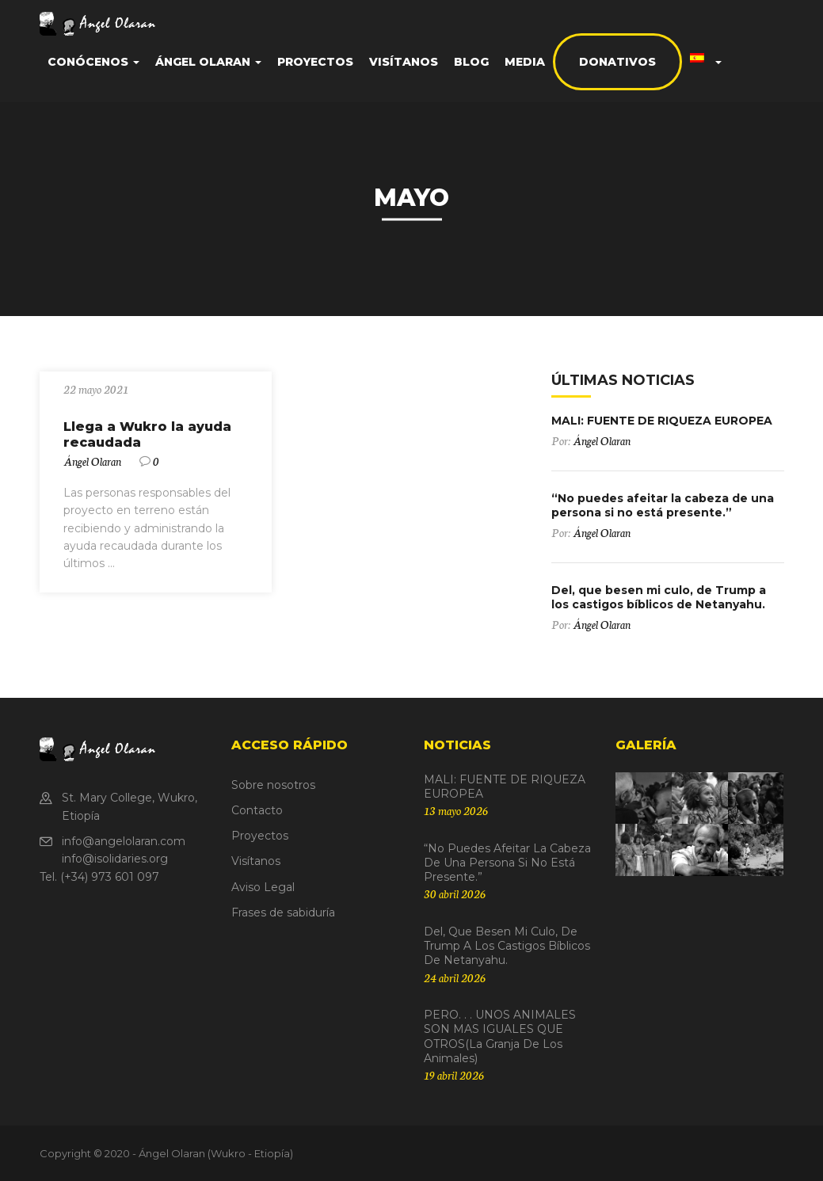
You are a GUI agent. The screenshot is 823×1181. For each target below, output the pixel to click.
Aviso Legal (263, 887)
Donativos (617, 62)
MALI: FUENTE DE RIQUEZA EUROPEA (661, 420)
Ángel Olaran (208, 62)
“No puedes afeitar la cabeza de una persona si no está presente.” (662, 505)
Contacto (257, 810)
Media (525, 62)
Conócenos (93, 62)
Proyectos (315, 62)
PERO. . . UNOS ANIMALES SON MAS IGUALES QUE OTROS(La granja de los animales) (500, 1036)
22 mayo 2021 (95, 389)
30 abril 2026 (455, 893)
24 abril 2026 (455, 977)
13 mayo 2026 (456, 810)
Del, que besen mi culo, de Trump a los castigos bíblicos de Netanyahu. (658, 597)
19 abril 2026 (454, 1075)
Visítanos (403, 62)
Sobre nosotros (273, 785)
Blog (471, 62)
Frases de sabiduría (283, 912)
